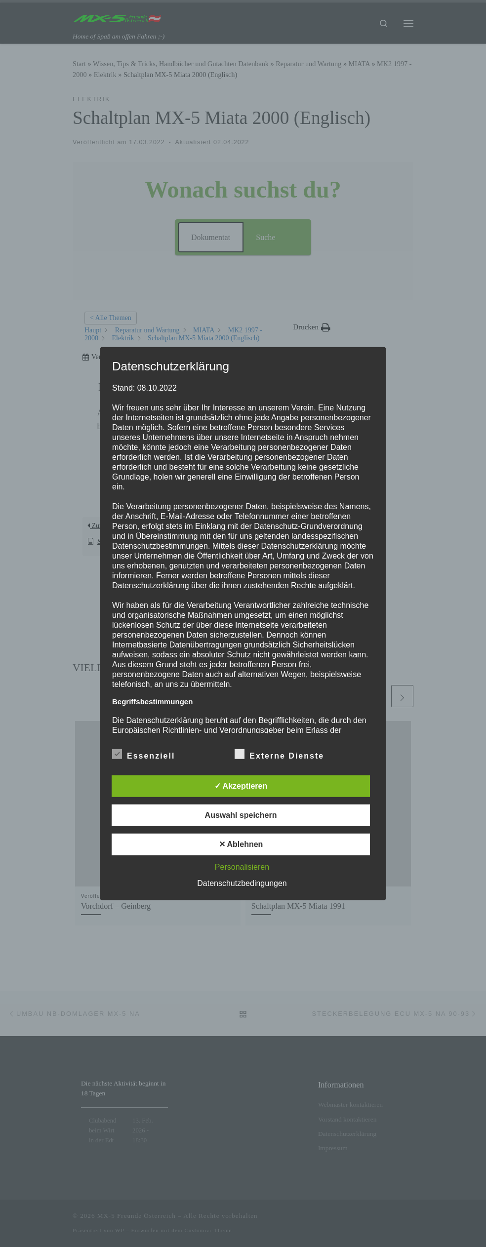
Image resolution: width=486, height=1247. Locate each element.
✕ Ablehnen (241, 844)
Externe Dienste (279, 754)
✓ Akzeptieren (241, 786)
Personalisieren (242, 867)
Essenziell (143, 754)
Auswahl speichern (241, 815)
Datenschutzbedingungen (241, 883)
